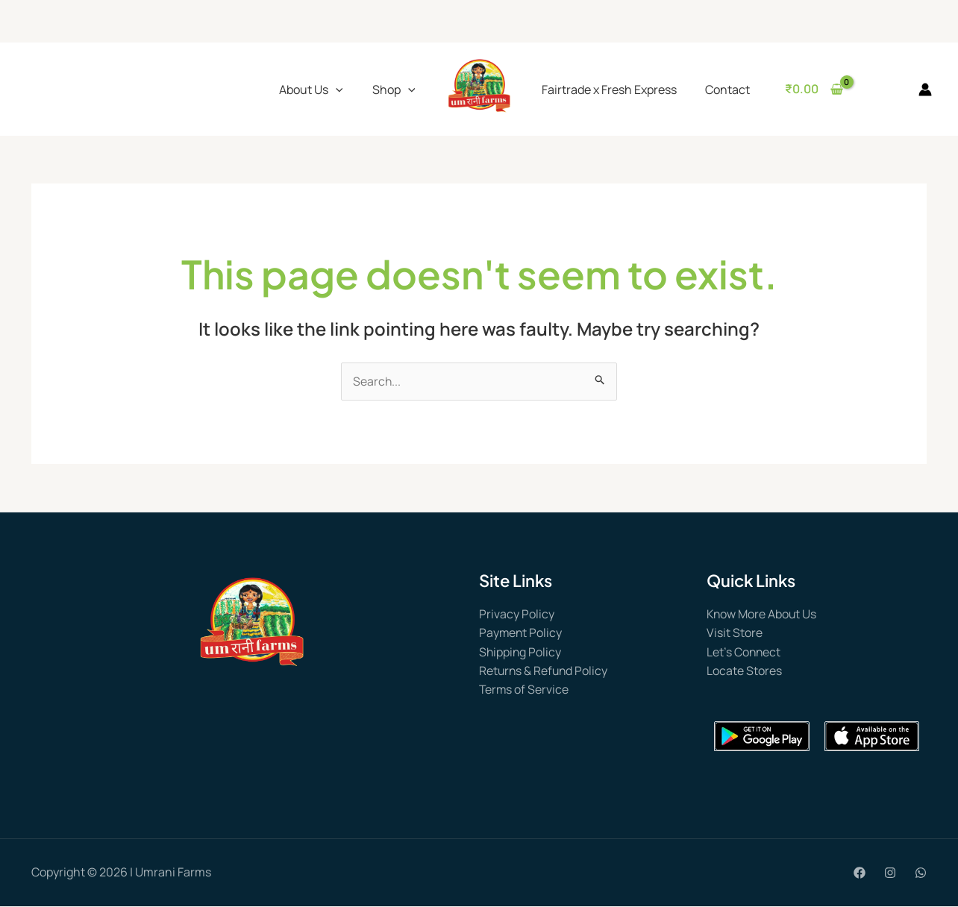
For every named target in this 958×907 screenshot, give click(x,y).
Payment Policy (521, 633)
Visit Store (735, 633)
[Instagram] (890, 874)
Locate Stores (744, 671)
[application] (335, 89)
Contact (720, 89)
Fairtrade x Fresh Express (606, 89)
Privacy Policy (516, 614)
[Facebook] (859, 874)
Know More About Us (762, 614)
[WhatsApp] (921, 874)
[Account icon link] (925, 89)
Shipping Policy (521, 652)
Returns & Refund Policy (544, 671)
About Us (311, 89)
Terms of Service (524, 690)
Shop (394, 89)
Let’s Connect (744, 652)
